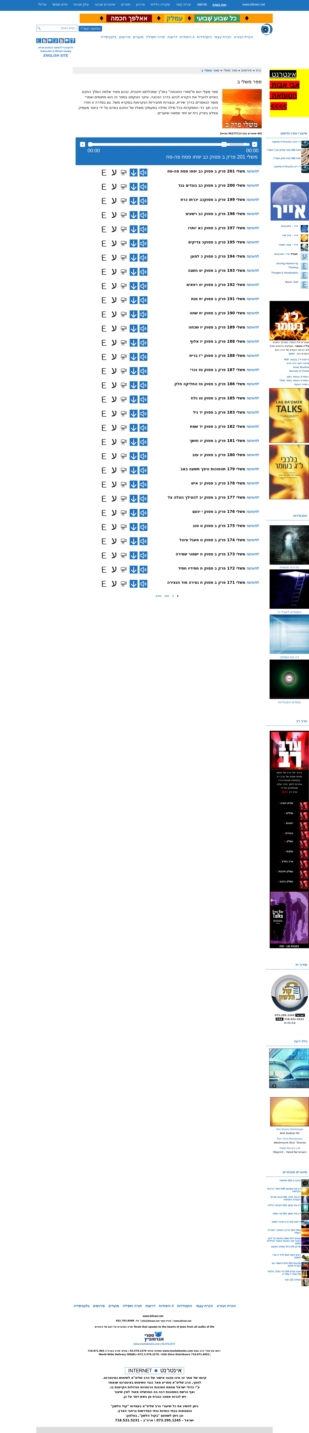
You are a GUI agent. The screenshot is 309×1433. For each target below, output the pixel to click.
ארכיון (140, 4)
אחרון (158, 596)
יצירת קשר (183, 4)
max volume (254, 144)
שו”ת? (42, 4)
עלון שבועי (81, 4)
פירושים (124, 37)
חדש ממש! (60, 4)
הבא (167, 596)
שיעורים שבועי (105, 4)
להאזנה (82, 144)
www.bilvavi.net (253, 4)
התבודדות (204, 37)
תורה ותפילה (155, 37)
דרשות (172, 37)
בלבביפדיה (108, 37)
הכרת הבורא (243, 37)
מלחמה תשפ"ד (90, 28)
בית (258, 70)
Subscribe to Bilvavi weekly (55, 51)
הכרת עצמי (222, 37)
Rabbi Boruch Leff (290, 1148)
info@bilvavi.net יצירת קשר (156, 1321)
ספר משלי (230, 70)
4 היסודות (187, 37)
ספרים (125, 4)
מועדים (138, 37)
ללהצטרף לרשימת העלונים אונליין (55, 47)
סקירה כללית (160, 4)
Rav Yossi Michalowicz (290, 1138)
